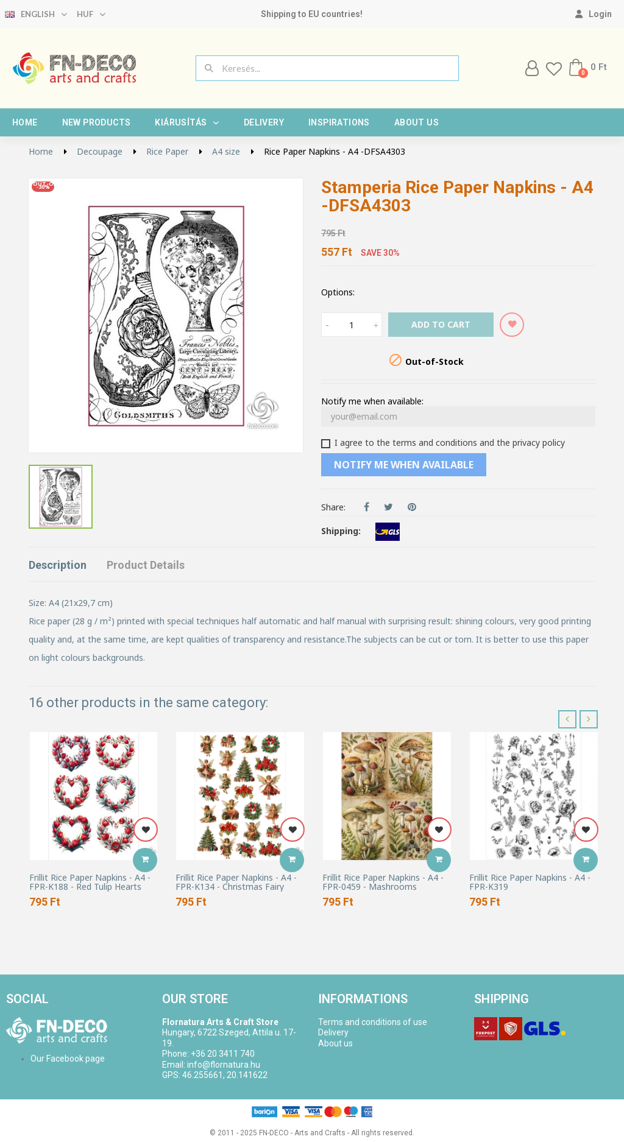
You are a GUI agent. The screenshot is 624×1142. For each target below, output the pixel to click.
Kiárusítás (187, 122)
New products (96, 122)
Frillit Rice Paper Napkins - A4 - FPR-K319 (529, 882)
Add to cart (440, 324)
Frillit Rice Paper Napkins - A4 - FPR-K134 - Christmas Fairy (236, 882)
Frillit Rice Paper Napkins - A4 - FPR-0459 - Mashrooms (383, 882)
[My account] (593, 14)
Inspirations (339, 122)
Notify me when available (403, 464)
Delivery (264, 122)
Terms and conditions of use (372, 1022)
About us (416, 122)
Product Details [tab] (146, 565)
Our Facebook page (67, 1058)
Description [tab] (58, 565)
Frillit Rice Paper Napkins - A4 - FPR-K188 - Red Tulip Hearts (90, 882)
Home (25, 122)
